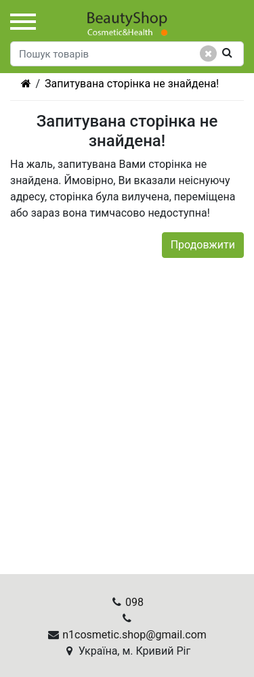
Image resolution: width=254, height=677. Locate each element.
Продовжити (203, 244)
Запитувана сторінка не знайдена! (132, 83)
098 (134, 602)
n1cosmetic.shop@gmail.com (134, 634)
